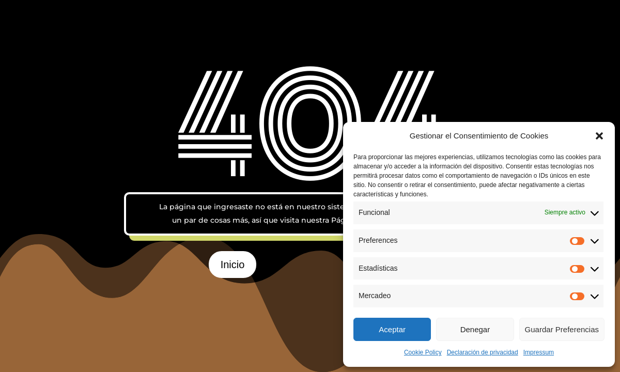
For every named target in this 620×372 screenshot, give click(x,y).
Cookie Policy (423, 352)
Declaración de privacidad (482, 352)
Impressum (538, 352)
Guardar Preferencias (562, 329)
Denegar (475, 329)
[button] (599, 136)
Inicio (233, 264)
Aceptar (392, 329)
